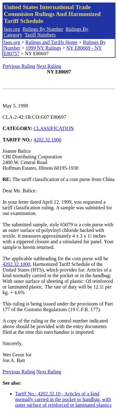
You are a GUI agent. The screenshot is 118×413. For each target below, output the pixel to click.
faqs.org (12, 29)
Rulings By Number (43, 29)
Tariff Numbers (40, 34)
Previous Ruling (19, 66)
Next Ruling (49, 66)
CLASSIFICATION (54, 128)
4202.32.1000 (47, 139)
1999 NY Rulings (43, 48)
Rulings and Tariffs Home (51, 42)
